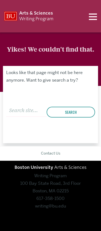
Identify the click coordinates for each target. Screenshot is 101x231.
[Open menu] (93, 16)
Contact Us (50, 153)
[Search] (26, 109)
